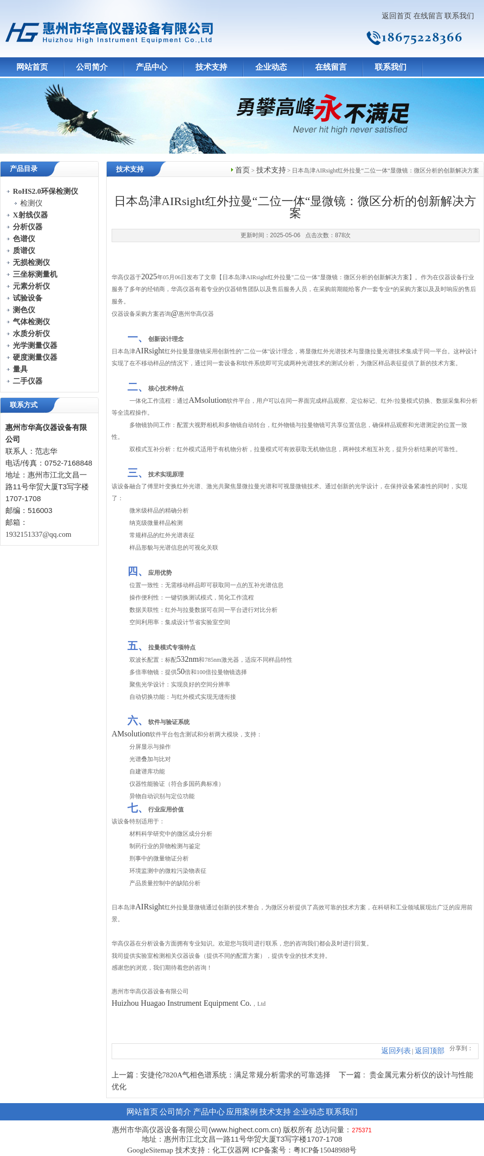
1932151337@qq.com (38, 534)
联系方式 (24, 405)
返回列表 (396, 1051)
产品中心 (151, 67)
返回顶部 (429, 1051)
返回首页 (396, 16)
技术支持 (211, 67)
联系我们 (459, 16)
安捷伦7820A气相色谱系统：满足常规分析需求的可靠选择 (235, 1075)
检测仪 (31, 203)
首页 (242, 170)
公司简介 (92, 67)
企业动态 (271, 67)
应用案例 (242, 1112)
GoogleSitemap (150, 1150)
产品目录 (24, 168)
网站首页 (32, 67)
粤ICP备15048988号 (325, 1150)
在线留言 (428, 16)
